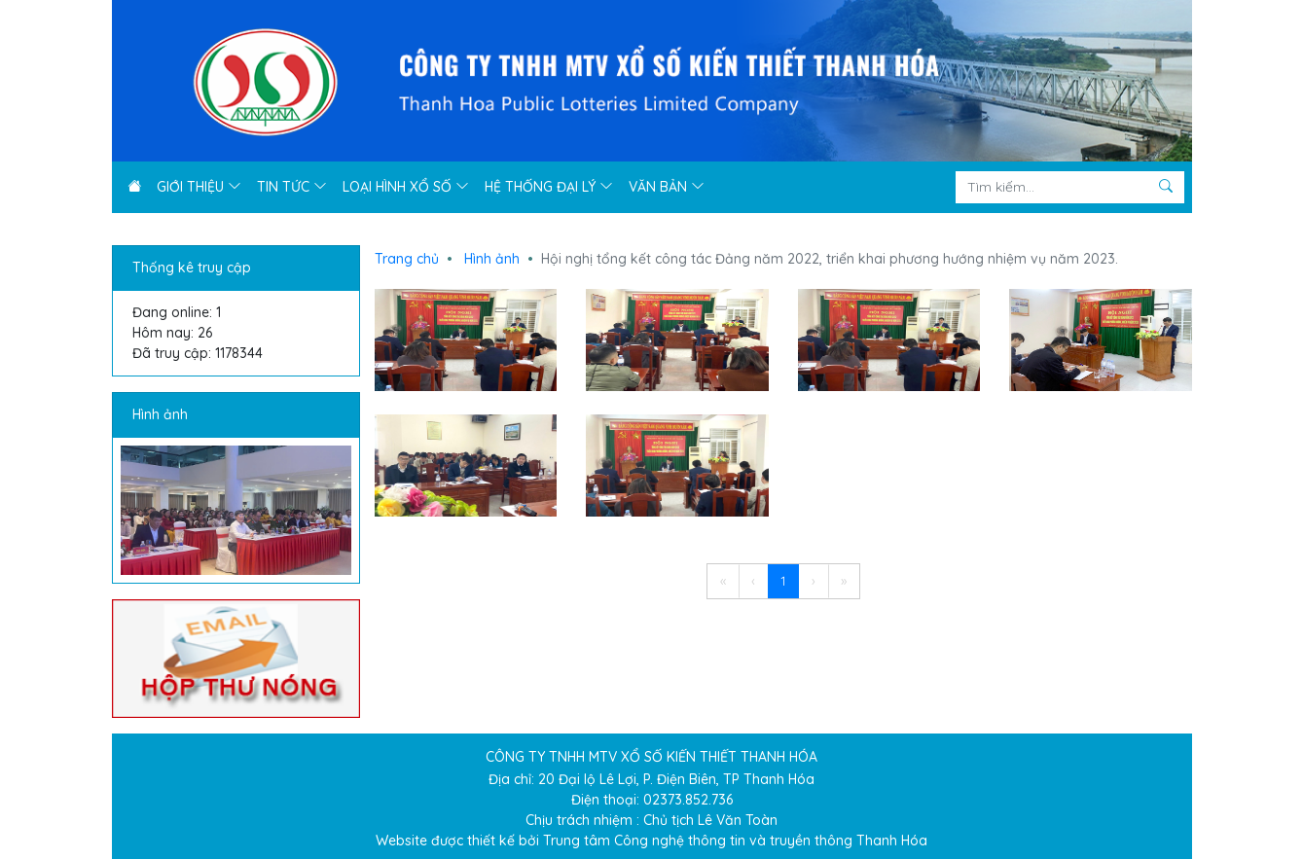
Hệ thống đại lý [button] (549, 187)
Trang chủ (407, 259)
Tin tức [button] (292, 187)
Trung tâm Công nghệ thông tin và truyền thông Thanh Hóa (735, 840)
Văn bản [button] (667, 187)
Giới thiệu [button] (199, 187)
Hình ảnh (160, 414)
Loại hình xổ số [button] (406, 187)
